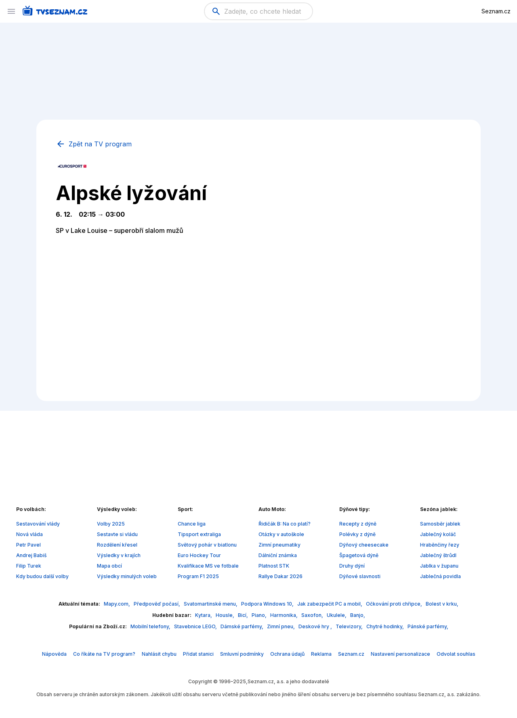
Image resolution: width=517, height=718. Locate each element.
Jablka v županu (439, 566)
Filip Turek (28, 566)
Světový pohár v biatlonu (207, 545)
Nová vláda (29, 534)
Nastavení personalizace (400, 654)
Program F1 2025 (198, 576)
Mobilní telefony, (151, 626)
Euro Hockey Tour (199, 555)
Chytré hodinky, (385, 626)
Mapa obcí (109, 566)
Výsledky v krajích (119, 555)
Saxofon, (312, 615)
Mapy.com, (117, 604)
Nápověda (54, 654)
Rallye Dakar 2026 (280, 576)
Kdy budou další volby (42, 576)
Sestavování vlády (38, 524)
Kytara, (204, 615)
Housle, (225, 615)
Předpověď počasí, (157, 604)
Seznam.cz (496, 11)
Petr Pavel (28, 545)
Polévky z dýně (357, 534)
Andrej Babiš (31, 555)
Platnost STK (273, 566)
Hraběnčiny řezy (439, 545)
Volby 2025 (111, 524)
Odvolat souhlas (456, 654)
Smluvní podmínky (242, 654)
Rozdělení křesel (117, 545)
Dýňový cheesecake (364, 545)
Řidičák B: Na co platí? (284, 524)
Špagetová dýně (358, 555)
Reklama (321, 654)
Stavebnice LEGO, (196, 626)
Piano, (260, 615)
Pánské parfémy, (428, 626)
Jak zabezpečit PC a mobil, (330, 604)
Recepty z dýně (357, 524)
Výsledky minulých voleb (127, 576)
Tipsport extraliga (199, 534)
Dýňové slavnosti (359, 576)
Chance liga (192, 524)
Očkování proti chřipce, (394, 604)
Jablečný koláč (438, 534)
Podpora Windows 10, (268, 604)
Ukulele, (337, 615)
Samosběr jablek (440, 524)
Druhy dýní (352, 566)
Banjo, (357, 615)
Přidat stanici (198, 654)
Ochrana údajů (287, 654)
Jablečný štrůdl (438, 555)
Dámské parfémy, (243, 626)
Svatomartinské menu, (211, 604)
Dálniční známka (277, 555)
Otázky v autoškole (281, 534)
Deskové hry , (315, 626)
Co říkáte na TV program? (104, 654)
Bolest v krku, (442, 604)
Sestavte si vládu (117, 534)
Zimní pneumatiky (279, 545)
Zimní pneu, (281, 626)
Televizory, (350, 626)
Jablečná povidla (440, 576)
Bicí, (243, 615)
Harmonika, (284, 615)
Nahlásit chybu (159, 654)
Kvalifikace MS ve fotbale (208, 566)
